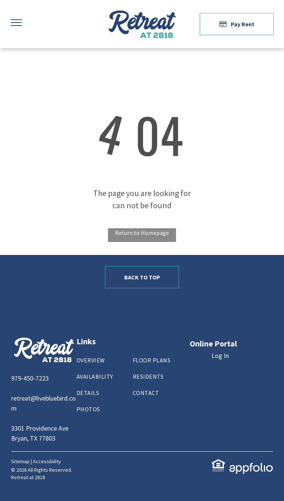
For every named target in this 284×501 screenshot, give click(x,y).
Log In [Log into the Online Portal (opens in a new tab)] (220, 355)
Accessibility (47, 461)
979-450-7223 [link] (30, 378)
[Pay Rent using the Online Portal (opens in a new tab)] (237, 24)
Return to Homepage (142, 232)
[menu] (16, 22)
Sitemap (20, 461)
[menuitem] (104, 364)
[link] (218, 463)
